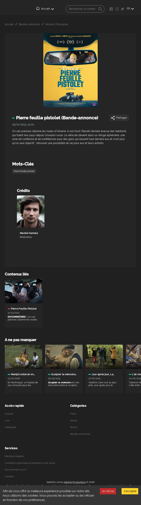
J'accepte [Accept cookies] (129, 491)
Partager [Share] (119, 118)
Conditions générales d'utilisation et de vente (30, 463)
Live (7, 420)
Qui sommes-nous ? (16, 469)
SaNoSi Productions (75, 482)
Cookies (9, 476)
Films (73, 413)
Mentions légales (14, 456)
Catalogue (10, 427)
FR (130, 8)
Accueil (45, 8)
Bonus (73, 427)
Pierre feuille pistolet (24, 171)
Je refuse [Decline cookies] (108, 491)
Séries (73, 420)
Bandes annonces (29, 24)
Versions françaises (56, 24)
